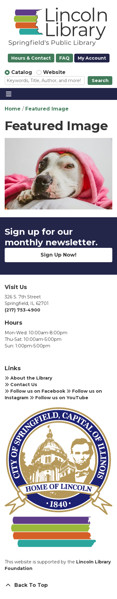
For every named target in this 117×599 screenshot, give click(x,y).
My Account (92, 58)
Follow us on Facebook (35, 391)
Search (100, 80)
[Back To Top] (58, 585)
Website (54, 72)
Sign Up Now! (58, 255)
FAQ (64, 58)
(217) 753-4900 (22, 310)
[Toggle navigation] (8, 94)
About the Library (28, 378)
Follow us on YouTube (59, 397)
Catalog (21, 72)
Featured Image (47, 109)
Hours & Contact (31, 58)
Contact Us (21, 384)
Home (13, 109)
